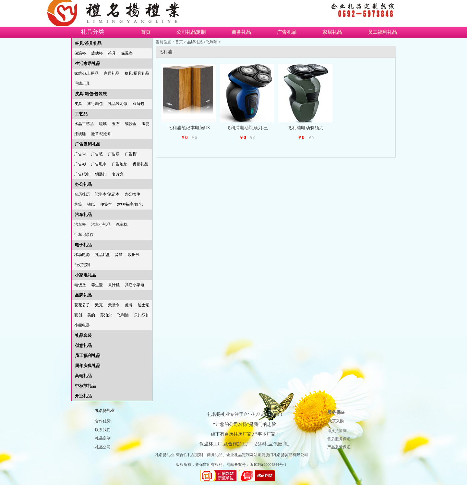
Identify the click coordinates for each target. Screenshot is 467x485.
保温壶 (127, 53)
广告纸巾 (82, 174)
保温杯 (80, 53)
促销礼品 (140, 164)
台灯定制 (82, 264)
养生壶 (97, 285)
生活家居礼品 (87, 63)
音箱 (119, 254)
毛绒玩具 (82, 83)
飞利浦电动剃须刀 (305, 127)
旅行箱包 (95, 103)
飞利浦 (123, 315)
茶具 (112, 53)
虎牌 (129, 305)
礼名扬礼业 (104, 410)
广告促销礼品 (87, 144)
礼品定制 (103, 438)
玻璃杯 (97, 53)
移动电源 (82, 254)
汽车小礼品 (101, 224)
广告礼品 (286, 32)
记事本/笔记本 (107, 194)
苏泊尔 (106, 315)
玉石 (116, 123)
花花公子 (82, 305)
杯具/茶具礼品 (88, 43)
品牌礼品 (83, 295)
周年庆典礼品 (87, 365)
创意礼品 (83, 345)
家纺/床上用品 (86, 73)
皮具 (78, 103)
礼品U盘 (102, 254)
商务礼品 (241, 32)
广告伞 (80, 154)
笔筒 (78, 204)
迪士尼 (144, 305)
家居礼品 (332, 32)
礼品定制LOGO (266, 414)
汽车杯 (80, 224)
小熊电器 (82, 325)
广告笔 (97, 154)
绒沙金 (131, 123)
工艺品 (81, 113)
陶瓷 (146, 123)
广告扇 (114, 154)
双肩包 (138, 103)
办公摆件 (132, 194)
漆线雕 (80, 134)
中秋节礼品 (85, 385)
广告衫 (80, 164)
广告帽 (131, 154)
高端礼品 (83, 375)
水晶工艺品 (84, 123)
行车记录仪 (84, 234)
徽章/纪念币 (101, 134)
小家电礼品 (85, 275)
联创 (78, 315)
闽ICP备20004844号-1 (268, 464)
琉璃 (103, 123)
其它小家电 (134, 285)
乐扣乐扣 (142, 315)
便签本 (106, 204)
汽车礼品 (83, 214)
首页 (145, 32)
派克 (99, 305)
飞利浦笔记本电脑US (189, 127)
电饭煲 (80, 285)
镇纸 (91, 204)
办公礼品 (83, 184)
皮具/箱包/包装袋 (91, 93)
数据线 (133, 254)
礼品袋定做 (117, 103)
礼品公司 (103, 447)
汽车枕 (121, 224)
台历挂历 (82, 194)
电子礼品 (83, 244)
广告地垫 (119, 164)
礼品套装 (83, 335)
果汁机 (114, 285)
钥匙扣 (101, 174)
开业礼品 (83, 395)
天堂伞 (114, 305)
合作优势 (103, 421)
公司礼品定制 (191, 32)
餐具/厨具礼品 (137, 73)
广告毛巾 (99, 164)
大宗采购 (336, 421)
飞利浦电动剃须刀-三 (247, 127)
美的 (91, 315)
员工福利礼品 (382, 32)
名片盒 (118, 174)
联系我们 (103, 430)
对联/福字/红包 (130, 204)
